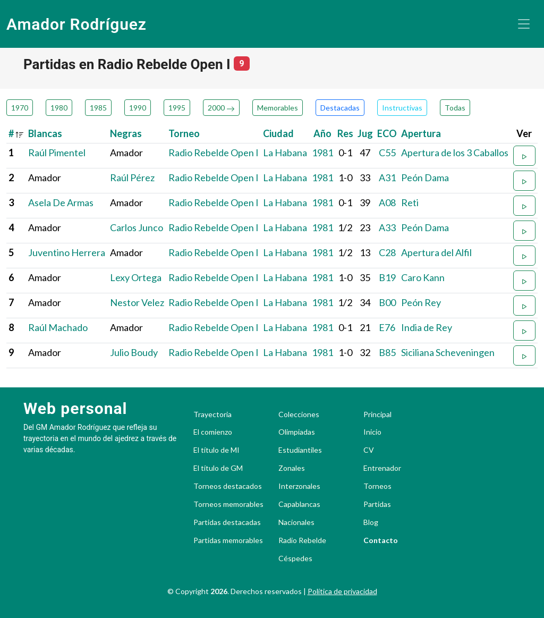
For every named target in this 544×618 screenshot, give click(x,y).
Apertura (421, 133)
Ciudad (278, 133)
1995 (176, 107)
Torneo (184, 133)
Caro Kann (423, 277)
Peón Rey (421, 302)
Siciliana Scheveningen (448, 352)
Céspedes (295, 558)
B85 (387, 352)
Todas (455, 107)
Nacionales (296, 522)
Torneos (377, 486)
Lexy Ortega (136, 277)
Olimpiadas (296, 432)
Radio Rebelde (302, 540)
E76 (387, 327)
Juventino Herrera (66, 252)
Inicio (372, 432)
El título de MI (216, 450)
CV (368, 450)
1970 (19, 107)
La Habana (285, 152)
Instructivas (402, 107)
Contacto (380, 540)
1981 (322, 152)
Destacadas (340, 107)
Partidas (377, 504)
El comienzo (212, 432)
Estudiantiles (300, 450)
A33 (387, 227)
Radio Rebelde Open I (213, 152)
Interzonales (299, 486)
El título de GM (218, 468)
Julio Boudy (134, 352)
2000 (221, 107)
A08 (387, 202)
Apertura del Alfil (436, 252)
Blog (370, 522)
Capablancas (299, 504)
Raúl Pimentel (57, 152)
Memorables (277, 107)
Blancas (45, 133)
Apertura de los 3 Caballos (454, 152)
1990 (137, 107)
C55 (387, 152)
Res (345, 133)
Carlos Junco (136, 227)
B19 (387, 277)
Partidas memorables (228, 540)
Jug (365, 133)
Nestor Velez (137, 302)
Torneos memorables (228, 504)
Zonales (291, 468)
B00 (387, 302)
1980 (58, 107)
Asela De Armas (61, 202)
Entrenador (382, 468)
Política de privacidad (342, 591)
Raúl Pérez (132, 177)
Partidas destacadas (227, 522)
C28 (387, 252)
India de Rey (426, 327)
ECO (387, 133)
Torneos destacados (227, 486)
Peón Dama (425, 177)
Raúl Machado (58, 327)
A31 (387, 177)
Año (322, 133)
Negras (126, 133)
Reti (410, 202)
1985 (98, 107)
